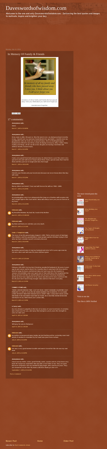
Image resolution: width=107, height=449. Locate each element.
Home (40, 441)
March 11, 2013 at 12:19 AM (20, 258)
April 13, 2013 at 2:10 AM (20, 326)
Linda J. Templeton (18, 232)
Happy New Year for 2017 (92, 238)
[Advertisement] (53, 33)
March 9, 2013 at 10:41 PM (20, 241)
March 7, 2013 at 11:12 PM (20, 177)
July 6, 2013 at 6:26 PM (19, 340)
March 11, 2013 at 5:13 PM (20, 300)
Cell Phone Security (91, 285)
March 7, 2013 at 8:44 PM (20, 149)
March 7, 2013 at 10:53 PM (20, 164)
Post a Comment (15, 374)
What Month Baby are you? (92, 200)
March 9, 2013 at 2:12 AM (20, 226)
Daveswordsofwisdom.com (36, 8)
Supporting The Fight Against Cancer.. (92, 248)
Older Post (68, 441)
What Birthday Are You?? (91, 210)
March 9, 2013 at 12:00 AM (20, 215)
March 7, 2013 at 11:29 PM (20, 189)
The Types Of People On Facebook (92, 229)
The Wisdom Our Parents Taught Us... (91, 219)
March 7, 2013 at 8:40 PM (20, 128)
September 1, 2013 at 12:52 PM (22, 370)
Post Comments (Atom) (22, 445)
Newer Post (11, 441)
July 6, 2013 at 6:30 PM (19, 353)
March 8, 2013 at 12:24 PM (20, 204)
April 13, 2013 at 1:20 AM (20, 315)
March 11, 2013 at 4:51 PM (20, 281)
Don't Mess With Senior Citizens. (93, 276)
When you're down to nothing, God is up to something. (92, 258)
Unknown (15, 210)
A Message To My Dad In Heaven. (92, 267)
